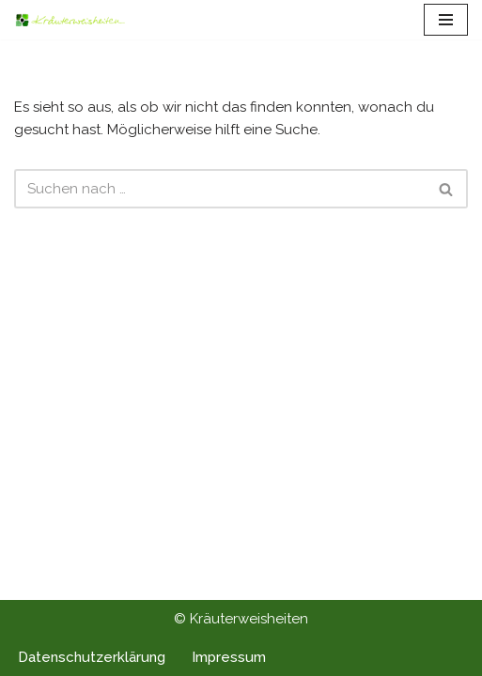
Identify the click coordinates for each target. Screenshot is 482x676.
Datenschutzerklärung (91, 657)
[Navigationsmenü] (446, 20)
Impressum (229, 657)
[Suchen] (220, 188)
